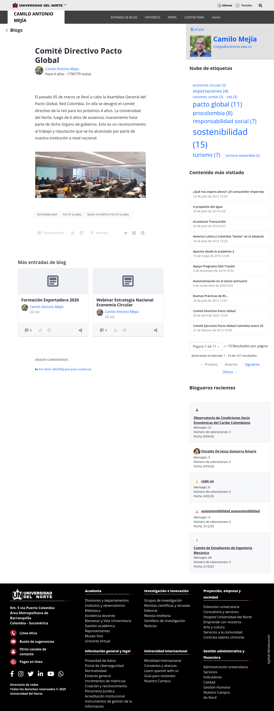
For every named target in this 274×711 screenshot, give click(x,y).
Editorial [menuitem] (150, 610)
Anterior (231, 364)
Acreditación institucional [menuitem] (105, 696)
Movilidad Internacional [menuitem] (162, 660)
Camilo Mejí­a (235, 39)
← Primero (209, 364)
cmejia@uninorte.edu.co (232, 46)
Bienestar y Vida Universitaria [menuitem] (108, 620)
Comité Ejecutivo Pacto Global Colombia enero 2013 (228, 326)
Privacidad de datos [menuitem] (100, 660)
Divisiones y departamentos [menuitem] (107, 600)
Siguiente (252, 364)
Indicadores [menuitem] (213, 677)
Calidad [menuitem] (209, 682)
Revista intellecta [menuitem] (157, 615)
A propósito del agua (207, 207)
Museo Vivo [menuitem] (94, 636)
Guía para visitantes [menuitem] (159, 676)
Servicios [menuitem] (210, 672)
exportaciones (210, 91)
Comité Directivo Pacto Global (214, 311)
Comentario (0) (51, 233)
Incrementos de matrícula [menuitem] (105, 681)
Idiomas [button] (224, 5)
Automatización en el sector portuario (220, 281)
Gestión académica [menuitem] (100, 626)
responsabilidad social (224, 121)
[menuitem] (124, 17)
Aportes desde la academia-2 (213, 251)
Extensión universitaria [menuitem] (222, 606)
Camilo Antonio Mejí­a (62, 69)
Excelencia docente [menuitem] (100, 615)
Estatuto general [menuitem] (98, 676)
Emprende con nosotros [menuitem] (222, 622)
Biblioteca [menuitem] (93, 610)
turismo (206, 154)
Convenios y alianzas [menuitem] (160, 665)
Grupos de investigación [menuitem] (163, 600)
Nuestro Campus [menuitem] (157, 681)
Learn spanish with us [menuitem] (161, 670)
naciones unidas (208, 96)
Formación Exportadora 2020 (50, 300)
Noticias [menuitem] (150, 626)
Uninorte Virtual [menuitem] (97, 641)
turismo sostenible (243, 155)
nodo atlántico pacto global (108, 214)
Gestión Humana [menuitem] (217, 687)
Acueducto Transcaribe (209, 221)
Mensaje (99, 233)
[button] (260, 5)
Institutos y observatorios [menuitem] (105, 605)
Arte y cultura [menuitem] (214, 627)
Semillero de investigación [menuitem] (164, 620)
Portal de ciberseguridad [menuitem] (104, 665)
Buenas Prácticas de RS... (210, 296)
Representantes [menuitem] (97, 631)
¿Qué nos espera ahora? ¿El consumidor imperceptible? (228, 192)
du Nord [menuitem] (210, 697)
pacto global (72, 214)
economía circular (209, 85)
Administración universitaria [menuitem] (226, 667)
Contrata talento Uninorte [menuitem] (224, 637)
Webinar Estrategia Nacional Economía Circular (125, 302)
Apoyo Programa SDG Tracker (214, 266)
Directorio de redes (24, 685)
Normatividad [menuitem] (96, 670)
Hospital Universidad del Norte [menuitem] (228, 617)
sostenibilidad (47, 214)
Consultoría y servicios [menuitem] (221, 612)
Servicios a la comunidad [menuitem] (223, 632)
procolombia (212, 113)
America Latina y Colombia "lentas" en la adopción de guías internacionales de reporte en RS (228, 236)
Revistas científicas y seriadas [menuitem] (167, 605)
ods (232, 96)
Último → (230, 372)
